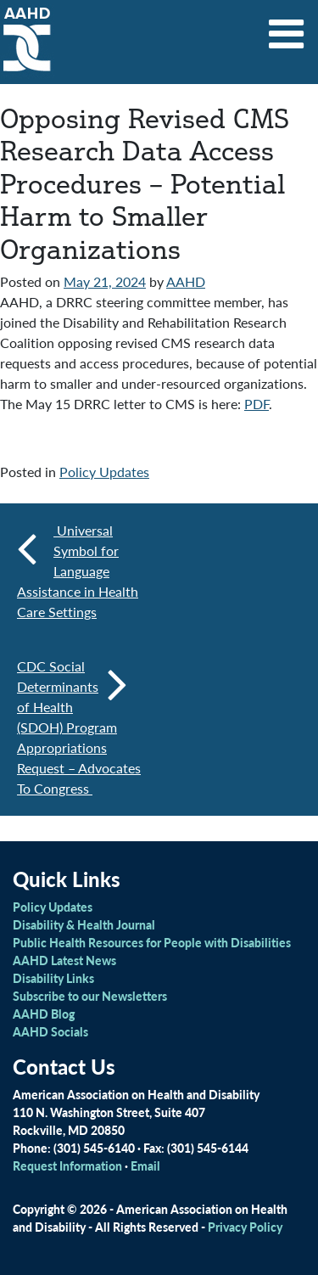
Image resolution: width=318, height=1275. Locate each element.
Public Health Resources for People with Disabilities (152, 942)
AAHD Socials (50, 1031)
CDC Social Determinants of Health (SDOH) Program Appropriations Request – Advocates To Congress (79, 727)
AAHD (185, 281)
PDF (256, 403)
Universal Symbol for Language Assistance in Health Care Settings (77, 570)
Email (145, 1165)
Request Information (67, 1165)
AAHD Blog (44, 1013)
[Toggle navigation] (286, 28)
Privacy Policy (245, 1226)
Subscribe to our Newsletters (90, 995)
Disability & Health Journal (84, 924)
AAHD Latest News (64, 960)
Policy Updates (104, 471)
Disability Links (53, 977)
